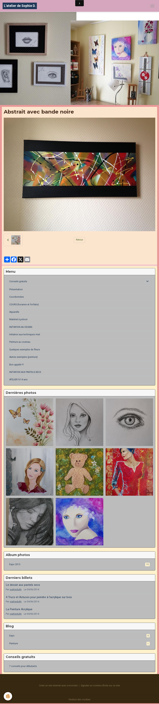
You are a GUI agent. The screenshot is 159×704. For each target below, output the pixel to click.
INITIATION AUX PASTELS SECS (25, 372)
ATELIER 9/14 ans (18, 379)
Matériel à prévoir (18, 319)
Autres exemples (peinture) (23, 357)
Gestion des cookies (79, 699)
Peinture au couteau (19, 342)
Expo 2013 (79, 564)
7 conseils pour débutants (23, 666)
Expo (79, 636)
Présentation (16, 289)
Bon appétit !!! (16, 364)
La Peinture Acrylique (19, 609)
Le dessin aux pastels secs (23, 585)
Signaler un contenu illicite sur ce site (100, 685)
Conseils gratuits (18, 281)
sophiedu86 (16, 589)
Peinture (79, 643)
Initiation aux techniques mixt (24, 334)
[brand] (20, 6)
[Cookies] (8, 696)
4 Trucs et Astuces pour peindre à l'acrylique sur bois (39, 597)
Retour (79, 239)
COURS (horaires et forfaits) (24, 304)
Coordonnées (16, 297)
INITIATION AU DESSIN (20, 327)
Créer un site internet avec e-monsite (58, 685)
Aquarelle (14, 312)
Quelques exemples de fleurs (24, 349)
